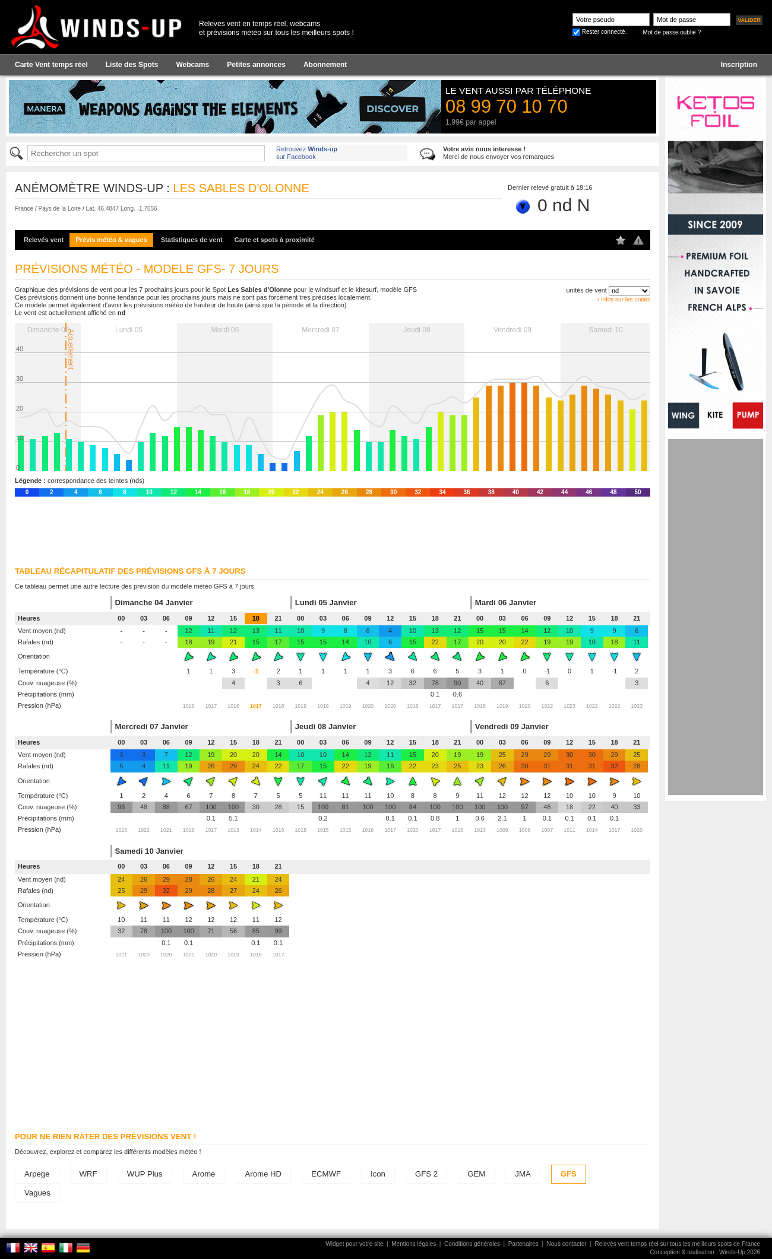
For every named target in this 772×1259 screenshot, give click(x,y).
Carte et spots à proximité (275, 239)
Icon (378, 1173)
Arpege (37, 1173)
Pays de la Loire (59, 208)
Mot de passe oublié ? (672, 32)
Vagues (37, 1192)
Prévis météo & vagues (111, 239)
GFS (569, 1173)
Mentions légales (413, 1244)
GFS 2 (426, 1173)
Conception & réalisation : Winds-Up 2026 (705, 1252)
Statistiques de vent (192, 239)
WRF (88, 1173)
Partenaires (523, 1244)
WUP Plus (145, 1173)
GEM (476, 1173)
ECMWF (326, 1173)
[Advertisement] (715, 617)
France (24, 208)
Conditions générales (472, 1244)
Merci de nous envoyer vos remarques (498, 152)
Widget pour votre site (354, 1244)
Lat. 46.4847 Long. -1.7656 (121, 208)
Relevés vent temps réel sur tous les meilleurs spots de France (677, 1244)
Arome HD (263, 1173)
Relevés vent (44, 239)
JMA (522, 1173)
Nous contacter (567, 1244)
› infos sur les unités (623, 299)
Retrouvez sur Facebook (306, 152)
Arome (204, 1173)
